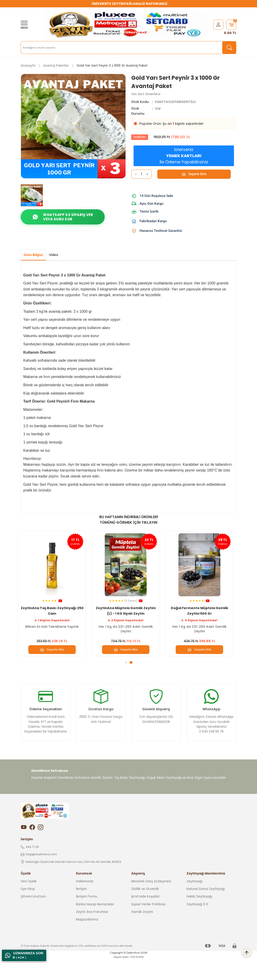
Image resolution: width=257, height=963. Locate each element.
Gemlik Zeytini (142, 916)
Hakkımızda (84, 885)
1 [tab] (126, 663)
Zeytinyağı (194, 885)
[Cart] (231, 25)
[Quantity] (141, 174)
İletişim (81, 893)
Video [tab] (57, 255)
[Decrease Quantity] (136, 174)
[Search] (128, 47)
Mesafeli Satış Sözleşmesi (151, 885)
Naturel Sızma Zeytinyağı (206, 893)
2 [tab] (131, 663)
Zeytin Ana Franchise (92, 916)
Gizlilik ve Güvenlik (145, 893)
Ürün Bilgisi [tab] (34, 255)
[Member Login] (218, 24)
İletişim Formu (86, 900)
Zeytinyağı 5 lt (197, 908)
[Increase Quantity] (147, 174)
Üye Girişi (28, 893)
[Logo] (126, 24)
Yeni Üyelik (29, 885)
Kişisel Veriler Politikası (148, 908)
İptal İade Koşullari (145, 900)
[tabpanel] (55, 594)
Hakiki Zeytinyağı (199, 900)
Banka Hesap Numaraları (95, 908)
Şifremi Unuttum (33, 900)
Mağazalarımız (87, 923)
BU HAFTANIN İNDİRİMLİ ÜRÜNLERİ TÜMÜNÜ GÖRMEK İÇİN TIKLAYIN (128, 520)
